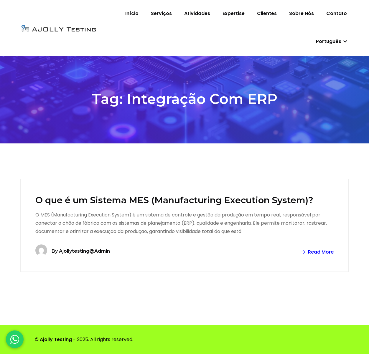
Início (132, 13)
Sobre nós (301, 13)
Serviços (161, 13)
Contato (336, 13)
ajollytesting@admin (84, 251)
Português (331, 41)
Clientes (267, 13)
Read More (317, 252)
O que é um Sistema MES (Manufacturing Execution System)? (174, 200)
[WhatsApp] (15, 339)
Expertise (234, 13)
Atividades (197, 13)
